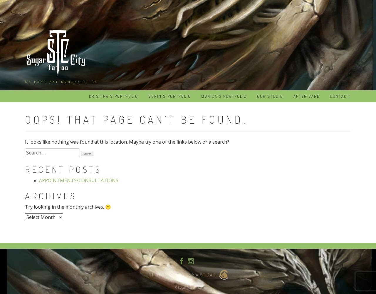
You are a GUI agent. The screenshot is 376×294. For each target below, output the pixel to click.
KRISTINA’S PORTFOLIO (113, 96)
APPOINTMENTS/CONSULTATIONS (78, 180)
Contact (340, 96)
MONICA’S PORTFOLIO (224, 96)
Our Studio (270, 96)
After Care (306, 96)
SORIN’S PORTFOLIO (169, 96)
